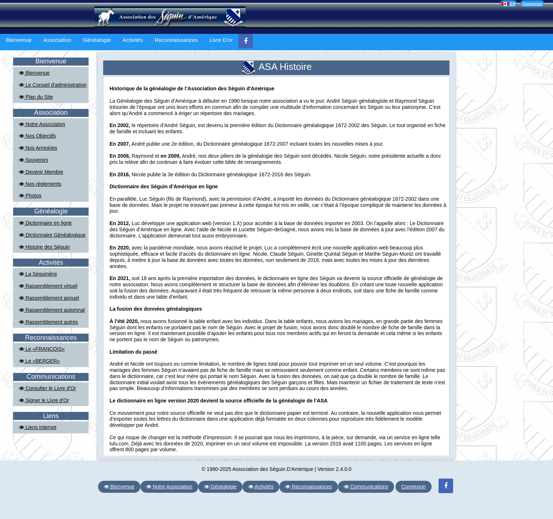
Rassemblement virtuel (48, 286)
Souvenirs (33, 160)
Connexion (532, 3)
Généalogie (97, 40)
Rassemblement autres (48, 322)
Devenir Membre (41, 172)
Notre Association (42, 124)
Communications (366, 486)
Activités (132, 40)
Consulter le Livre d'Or (47, 388)
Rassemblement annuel (49, 298)
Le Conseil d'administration (53, 85)
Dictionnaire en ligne (45, 223)
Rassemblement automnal (52, 310)
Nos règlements (40, 184)
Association (57, 40)
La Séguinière (38, 274)
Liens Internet (38, 427)
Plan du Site (36, 97)
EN (508, 3)
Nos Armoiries (38, 148)
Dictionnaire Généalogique (52, 235)
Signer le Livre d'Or (44, 400)
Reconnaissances (176, 40)
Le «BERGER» (39, 361)
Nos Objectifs (37, 136)
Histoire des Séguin (44, 247)
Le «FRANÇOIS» (42, 349)
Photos (30, 195)
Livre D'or (221, 40)
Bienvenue (19, 40)
